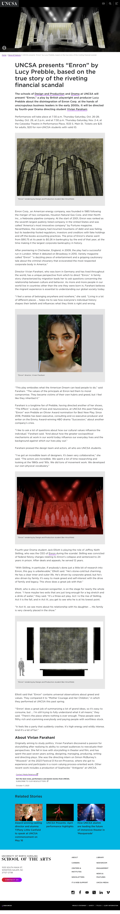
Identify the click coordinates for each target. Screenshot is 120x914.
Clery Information (111, 905)
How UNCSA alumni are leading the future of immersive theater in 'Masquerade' (91, 819)
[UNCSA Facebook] (80, 892)
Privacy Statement (79, 905)
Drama (75, 93)
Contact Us (12, 880)
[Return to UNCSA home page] (9, 3)
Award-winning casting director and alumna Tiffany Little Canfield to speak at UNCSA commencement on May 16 (29, 823)
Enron (52, 553)
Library (100, 857)
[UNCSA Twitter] (94, 892)
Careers (76, 863)
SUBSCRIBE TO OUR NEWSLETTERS (32, 781)
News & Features (14, 55)
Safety (91, 905)
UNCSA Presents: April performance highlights (60, 816)
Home (4, 55)
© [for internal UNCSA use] (2, 905)
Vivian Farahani (77, 109)
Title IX (98, 905)
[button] (103, 3)
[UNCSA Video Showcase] (108, 892)
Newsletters (78, 877)
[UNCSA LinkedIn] (101, 892)
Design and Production (49, 93)
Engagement (102, 868)
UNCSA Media (102, 882)
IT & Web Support (80, 882)
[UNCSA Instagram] (73, 892)
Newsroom (101, 863)
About (75, 857)
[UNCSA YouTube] (87, 892)
